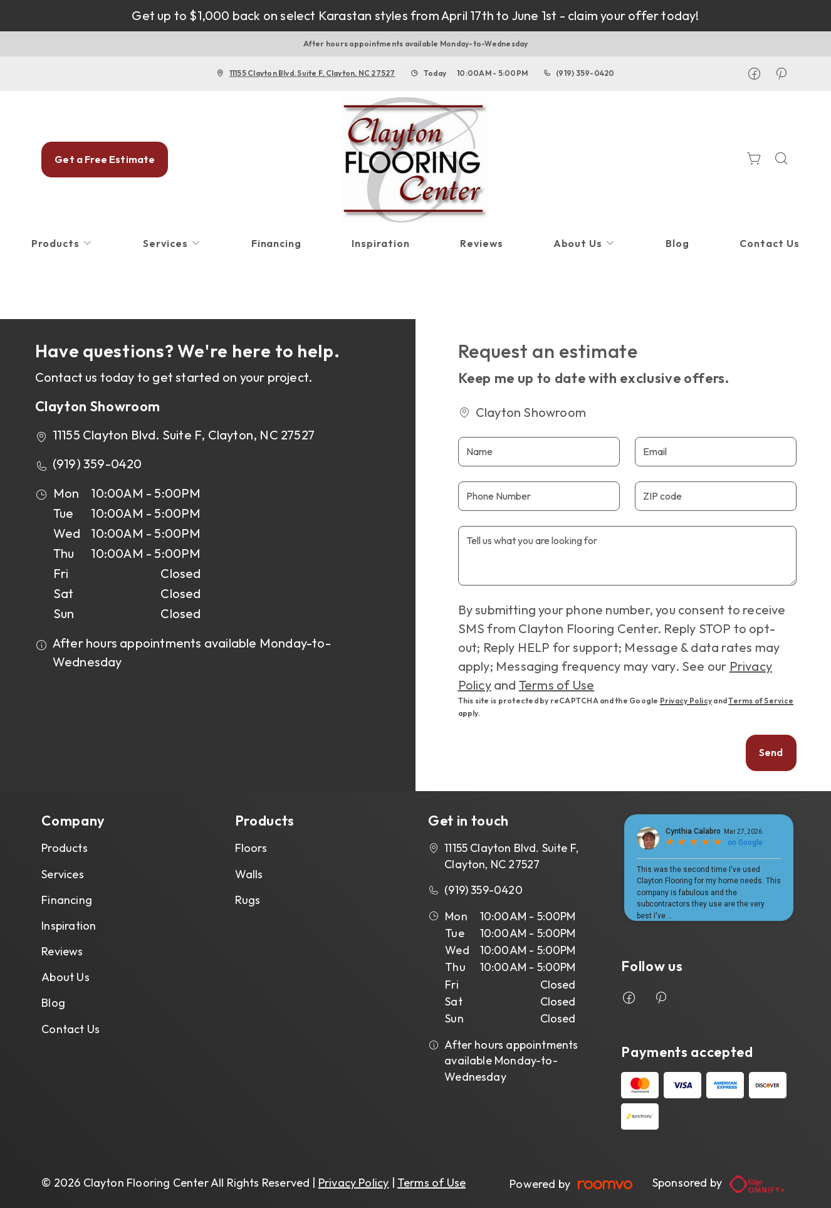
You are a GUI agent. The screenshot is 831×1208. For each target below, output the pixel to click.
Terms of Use (556, 685)
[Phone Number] (539, 496)
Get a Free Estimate (105, 159)
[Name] (539, 451)
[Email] (716, 451)
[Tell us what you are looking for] (627, 556)
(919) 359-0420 (585, 73)
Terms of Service (760, 700)
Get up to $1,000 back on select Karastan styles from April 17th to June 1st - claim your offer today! (415, 15)
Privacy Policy (686, 700)
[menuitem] (62, 243)
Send (771, 752)
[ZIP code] (716, 496)
